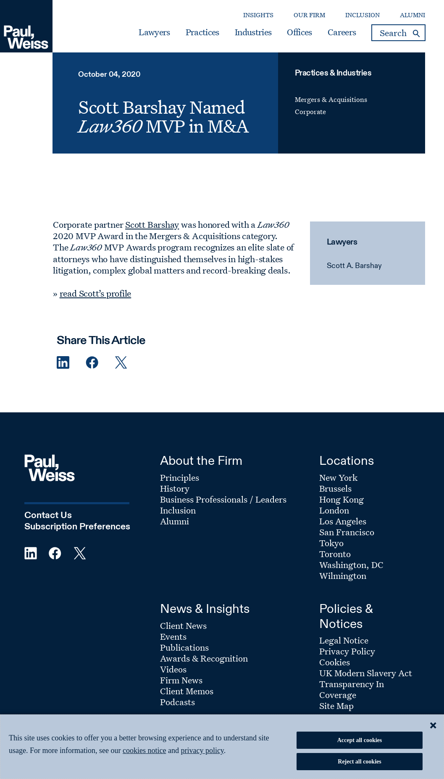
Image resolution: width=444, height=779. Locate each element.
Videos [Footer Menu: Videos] (173, 669)
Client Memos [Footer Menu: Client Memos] (186, 691)
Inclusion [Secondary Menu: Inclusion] (362, 14)
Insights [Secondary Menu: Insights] (258, 14)
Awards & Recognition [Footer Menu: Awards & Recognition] (204, 658)
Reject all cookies (359, 761)
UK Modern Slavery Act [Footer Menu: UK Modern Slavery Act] (365, 673)
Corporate (310, 111)
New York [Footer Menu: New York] (338, 477)
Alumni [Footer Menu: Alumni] (174, 521)
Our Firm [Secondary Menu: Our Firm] (309, 14)
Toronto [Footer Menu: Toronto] (335, 554)
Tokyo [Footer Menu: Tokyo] (331, 543)
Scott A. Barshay (354, 266)
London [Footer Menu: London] (334, 510)
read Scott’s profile (95, 293)
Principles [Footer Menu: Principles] (179, 477)
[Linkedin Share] (63, 362)
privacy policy (202, 750)
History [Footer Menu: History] (174, 488)
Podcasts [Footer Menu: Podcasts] (177, 702)
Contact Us (48, 515)
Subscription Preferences (77, 526)
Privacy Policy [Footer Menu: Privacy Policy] (347, 651)
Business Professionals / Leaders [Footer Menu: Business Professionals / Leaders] (223, 499)
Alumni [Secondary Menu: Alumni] (412, 14)
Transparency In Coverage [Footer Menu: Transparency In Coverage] (351, 689)
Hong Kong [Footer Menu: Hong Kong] (341, 499)
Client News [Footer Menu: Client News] (183, 625)
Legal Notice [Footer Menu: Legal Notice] (343, 640)
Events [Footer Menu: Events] (173, 636)
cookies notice (144, 750)
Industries (253, 32)
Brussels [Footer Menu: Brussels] (335, 488)
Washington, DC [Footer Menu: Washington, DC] (351, 565)
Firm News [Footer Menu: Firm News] (181, 680)
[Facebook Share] (92, 362)
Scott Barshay (152, 224)
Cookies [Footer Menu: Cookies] (334, 662)
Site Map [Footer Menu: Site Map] (336, 705)
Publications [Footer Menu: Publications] (184, 647)
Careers (342, 32)
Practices (202, 32)
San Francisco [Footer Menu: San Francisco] (346, 532)
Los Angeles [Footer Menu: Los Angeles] (342, 521)
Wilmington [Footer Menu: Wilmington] (342, 575)
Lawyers (154, 32)
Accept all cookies (359, 740)
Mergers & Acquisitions (331, 99)
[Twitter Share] (121, 362)
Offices (299, 32)
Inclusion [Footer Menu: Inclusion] (178, 510)
